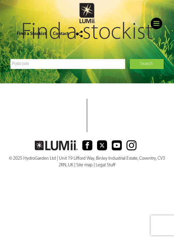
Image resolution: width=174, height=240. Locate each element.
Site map (84, 165)
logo (87, 14)
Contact (61, 33)
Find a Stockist (31, 33)
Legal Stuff (105, 165)
